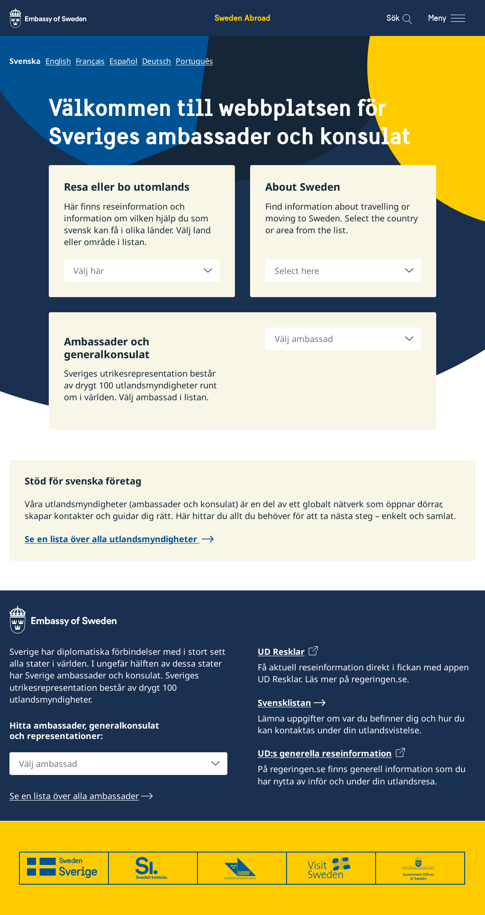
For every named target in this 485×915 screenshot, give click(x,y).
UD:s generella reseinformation (325, 753)
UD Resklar (281, 651)
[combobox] (142, 270)
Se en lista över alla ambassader (74, 795)
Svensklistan (284, 702)
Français (90, 61)
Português (194, 61)
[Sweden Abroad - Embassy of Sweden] (56, 18)
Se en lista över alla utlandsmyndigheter (112, 539)
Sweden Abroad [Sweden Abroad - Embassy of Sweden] (242, 17)
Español (123, 61)
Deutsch (156, 61)
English (58, 61)
